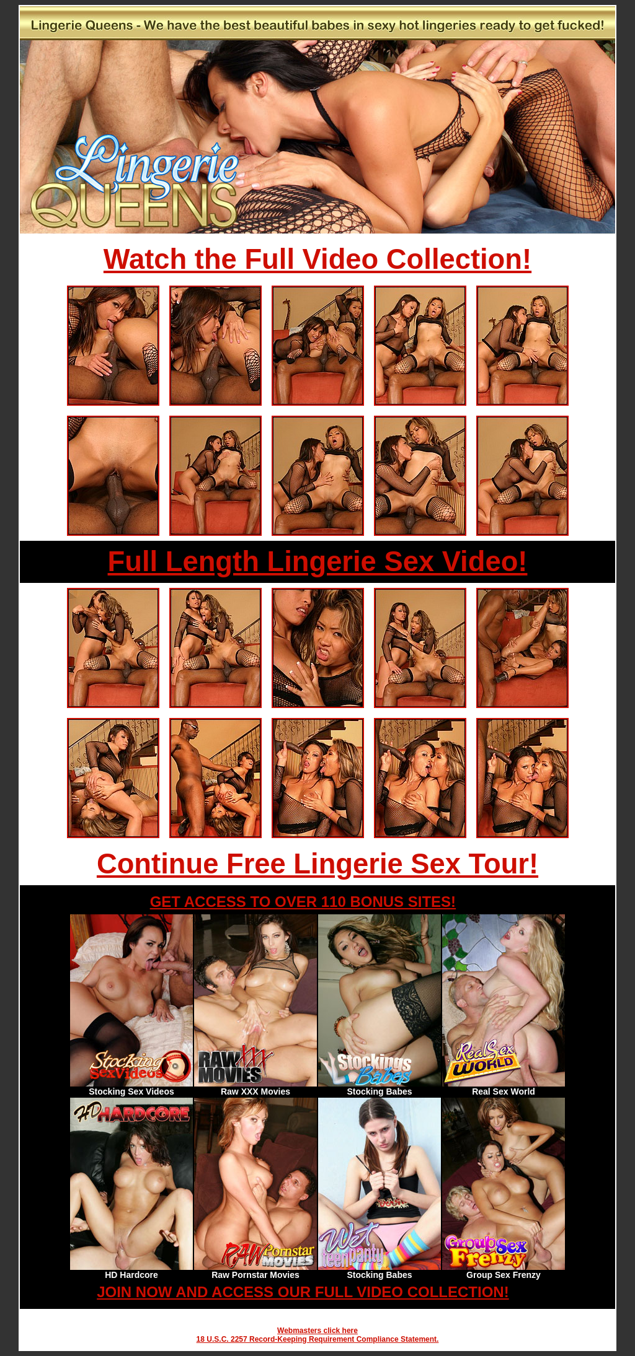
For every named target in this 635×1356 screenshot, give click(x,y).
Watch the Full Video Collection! (317, 259)
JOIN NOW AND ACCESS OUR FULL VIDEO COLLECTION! (302, 1292)
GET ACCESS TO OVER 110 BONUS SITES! (303, 901)
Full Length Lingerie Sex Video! (318, 561)
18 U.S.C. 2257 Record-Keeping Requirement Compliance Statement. (318, 1339)
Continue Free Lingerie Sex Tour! (317, 864)
